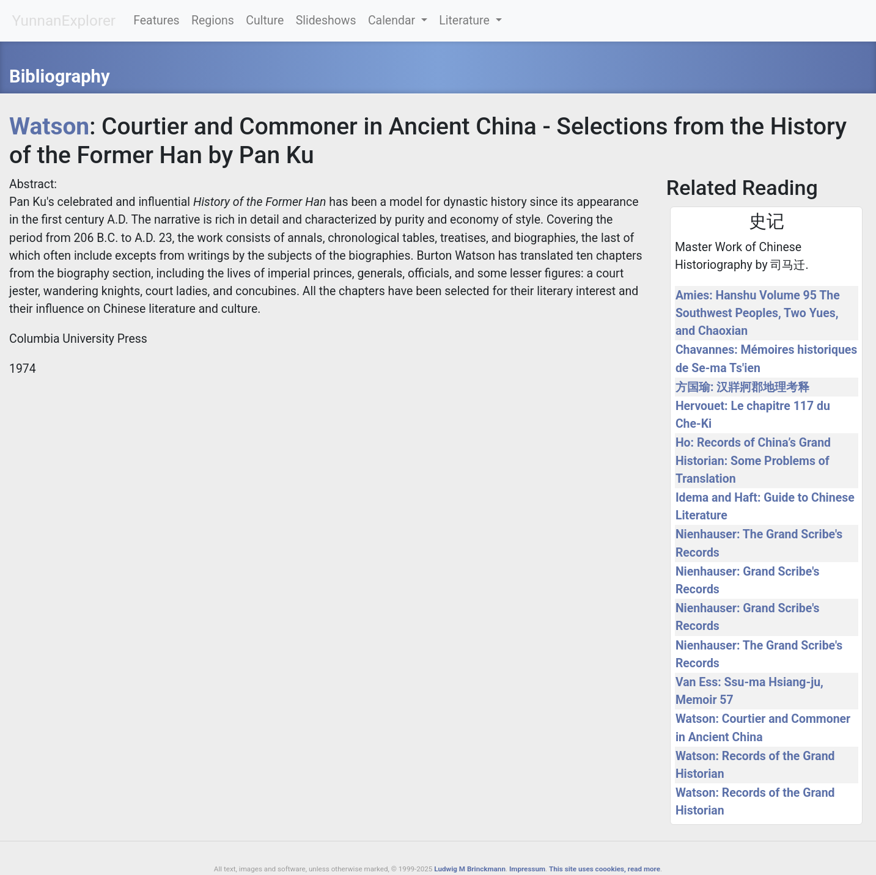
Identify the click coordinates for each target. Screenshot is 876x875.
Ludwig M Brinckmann (470, 869)
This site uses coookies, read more (604, 869)
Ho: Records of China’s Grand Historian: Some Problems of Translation (753, 460)
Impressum (527, 869)
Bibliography (59, 76)
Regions (212, 20)
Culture (265, 20)
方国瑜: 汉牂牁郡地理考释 (742, 387)
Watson (49, 126)
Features (156, 20)
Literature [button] (465, 20)
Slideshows (326, 20)
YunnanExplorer (64, 20)
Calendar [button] (393, 20)
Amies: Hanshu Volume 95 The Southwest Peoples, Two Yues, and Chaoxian (757, 313)
